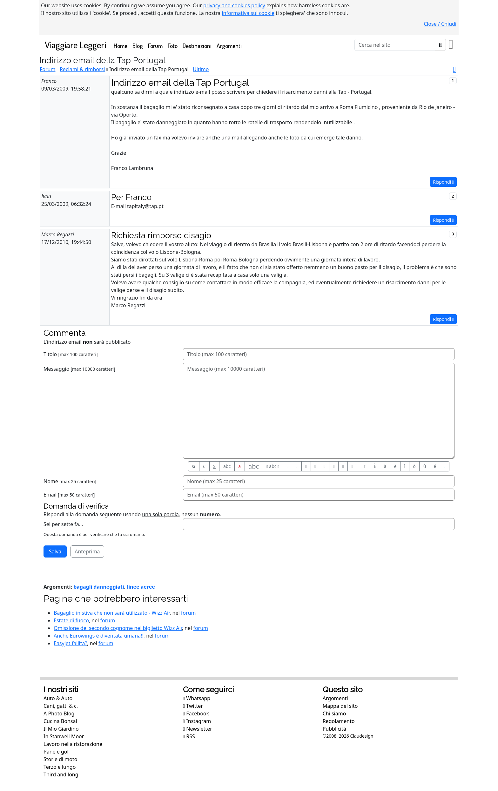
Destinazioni (197, 46)
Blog (137, 46)
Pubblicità (334, 728)
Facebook (196, 713)
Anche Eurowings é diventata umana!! (99, 635)
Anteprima (87, 551)
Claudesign (361, 736)
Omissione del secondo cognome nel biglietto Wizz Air (118, 628)
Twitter (193, 705)
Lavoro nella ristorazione (73, 743)
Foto (173, 46)
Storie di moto (60, 759)
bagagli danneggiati (98, 586)
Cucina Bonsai (60, 721)
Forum (155, 46)
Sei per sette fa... (63, 524)
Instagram (197, 721)
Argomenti (229, 46)
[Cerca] (394, 45)
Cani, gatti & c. (61, 705)
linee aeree (141, 586)
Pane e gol (56, 751)
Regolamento (339, 721)
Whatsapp (196, 698)
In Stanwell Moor (64, 736)
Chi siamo (334, 713)
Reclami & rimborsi (82, 69)
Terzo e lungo (60, 766)
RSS (189, 736)
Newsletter (197, 728)
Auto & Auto (58, 698)
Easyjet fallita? (70, 643)
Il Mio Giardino (61, 728)
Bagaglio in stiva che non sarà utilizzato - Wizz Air (112, 612)
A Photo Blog (59, 713)
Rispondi (443, 182)
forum (188, 612)
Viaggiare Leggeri (75, 45)
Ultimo (201, 69)
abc (227, 466)
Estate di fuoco (71, 620)
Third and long (61, 774)
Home (122, 45)
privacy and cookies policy (234, 5)
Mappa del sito (340, 705)
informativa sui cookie (248, 13)
